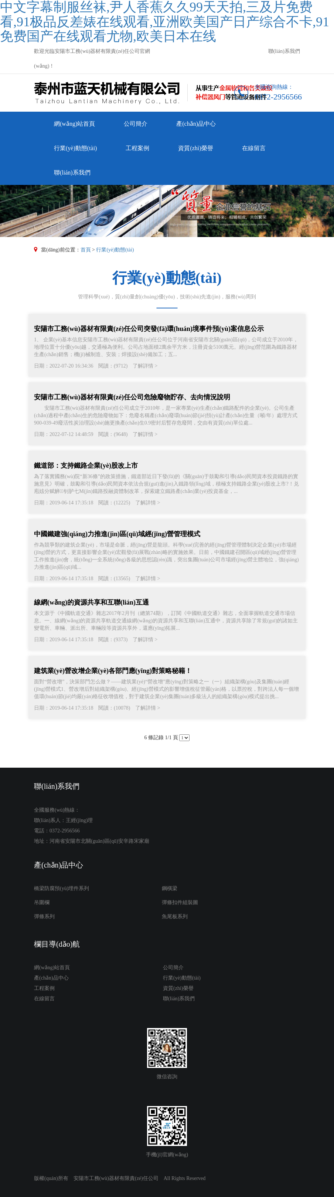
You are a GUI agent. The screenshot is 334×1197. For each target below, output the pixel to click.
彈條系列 (44, 916)
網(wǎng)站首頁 (74, 124)
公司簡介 (135, 124)
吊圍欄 (42, 902)
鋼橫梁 (169, 888)
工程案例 (137, 148)
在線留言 (254, 148)
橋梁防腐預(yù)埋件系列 (61, 888)
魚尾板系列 (175, 916)
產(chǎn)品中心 (196, 124)
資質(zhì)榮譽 (195, 148)
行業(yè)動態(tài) (75, 148)
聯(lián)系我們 (284, 51)
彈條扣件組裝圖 (180, 902)
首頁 (86, 250)
